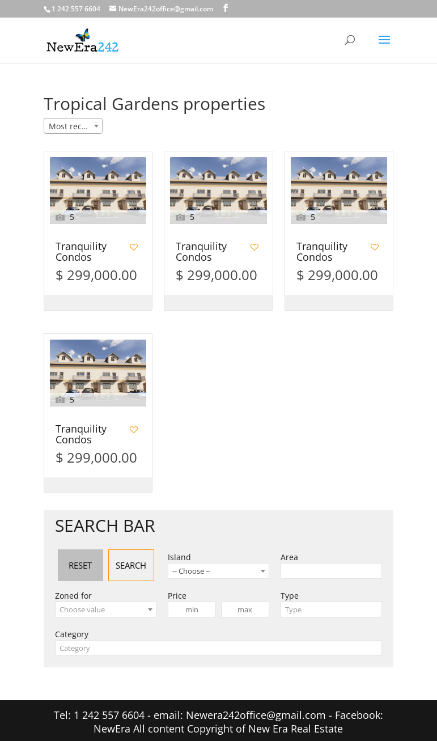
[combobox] (73, 126)
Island (179, 553)
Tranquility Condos (81, 252)
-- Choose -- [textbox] (191, 567)
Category (71, 630)
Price (177, 592)
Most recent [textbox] (71, 126)
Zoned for (73, 592)
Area (289, 553)
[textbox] (106, 606)
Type (290, 592)
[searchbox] (287, 567)
